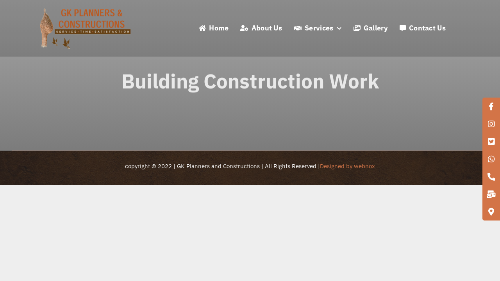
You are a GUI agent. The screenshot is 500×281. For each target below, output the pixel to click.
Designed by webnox (347, 166)
